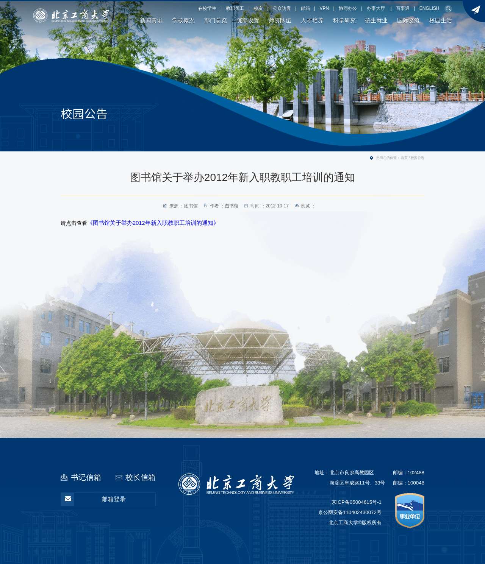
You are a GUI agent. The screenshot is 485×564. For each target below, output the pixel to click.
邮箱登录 (93, 499)
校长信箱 (140, 477)
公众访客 (282, 8)
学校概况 (183, 20)
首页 (404, 158)
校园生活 (440, 20)
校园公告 (417, 158)
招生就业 (376, 20)
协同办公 (348, 8)
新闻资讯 (151, 20)
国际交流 (408, 20)
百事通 (403, 8)
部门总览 (215, 20)
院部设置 (247, 20)
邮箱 (305, 8)
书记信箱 (86, 477)
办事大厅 (376, 8)
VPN (324, 8)
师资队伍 (280, 20)
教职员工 (235, 8)
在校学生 (207, 8)
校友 (258, 8)
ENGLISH (429, 8)
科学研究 (344, 20)
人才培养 (312, 20)
